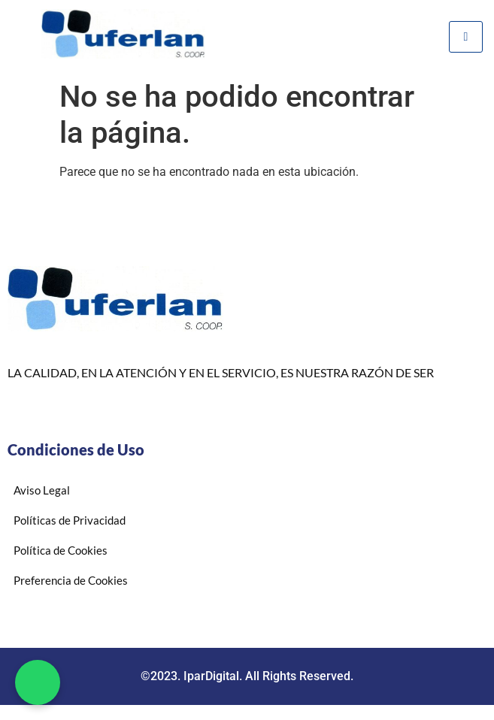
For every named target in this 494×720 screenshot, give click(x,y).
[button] (37, 682)
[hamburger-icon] (466, 37)
